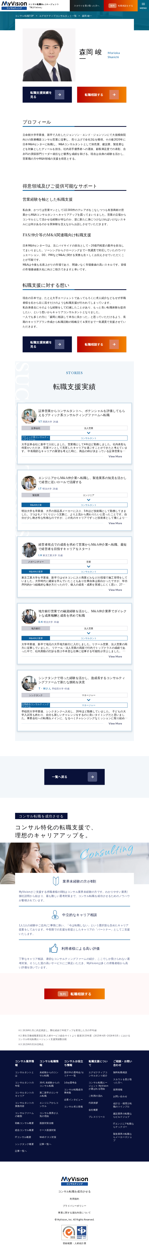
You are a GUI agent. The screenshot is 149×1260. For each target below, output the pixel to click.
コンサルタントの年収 (24, 1084)
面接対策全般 (47, 1122)
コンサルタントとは (24, 1074)
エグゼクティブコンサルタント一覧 (58, 15)
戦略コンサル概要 (24, 1122)
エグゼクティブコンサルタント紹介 (98, 1074)
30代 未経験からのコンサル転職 (49, 1084)
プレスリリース (97, 1116)
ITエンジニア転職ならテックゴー (123, 1125)
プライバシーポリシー (74, 1205)
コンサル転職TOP (24, 15)
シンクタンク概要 (24, 1143)
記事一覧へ (21, 1150)
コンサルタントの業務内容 (24, 1104)
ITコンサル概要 (23, 1136)
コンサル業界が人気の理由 (49, 1114)
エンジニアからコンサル (49, 1104)
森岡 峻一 (87, 15)
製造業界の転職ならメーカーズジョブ (122, 1137)
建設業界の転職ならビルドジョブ (122, 1115)
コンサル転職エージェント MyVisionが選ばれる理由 (98, 1085)
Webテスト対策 (48, 1136)
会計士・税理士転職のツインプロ (122, 1105)
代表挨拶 (93, 1102)
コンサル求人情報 (73, 1106)
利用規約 (74, 1198)
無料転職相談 (120, 1072)
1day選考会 (70, 1082)
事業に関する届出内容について (74, 1212)
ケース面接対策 (48, 1129)
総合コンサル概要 (24, 1129)
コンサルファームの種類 (24, 1114)
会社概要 (93, 1109)
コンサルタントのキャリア (24, 1094)
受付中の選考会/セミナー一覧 (74, 1074)
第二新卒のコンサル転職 (49, 1094)
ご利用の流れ (96, 1095)
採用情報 (118, 1089)
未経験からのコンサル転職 (49, 1074)
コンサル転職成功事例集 (73, 1091)
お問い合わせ (120, 1096)
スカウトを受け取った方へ (122, 1081)
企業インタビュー (73, 1099)
